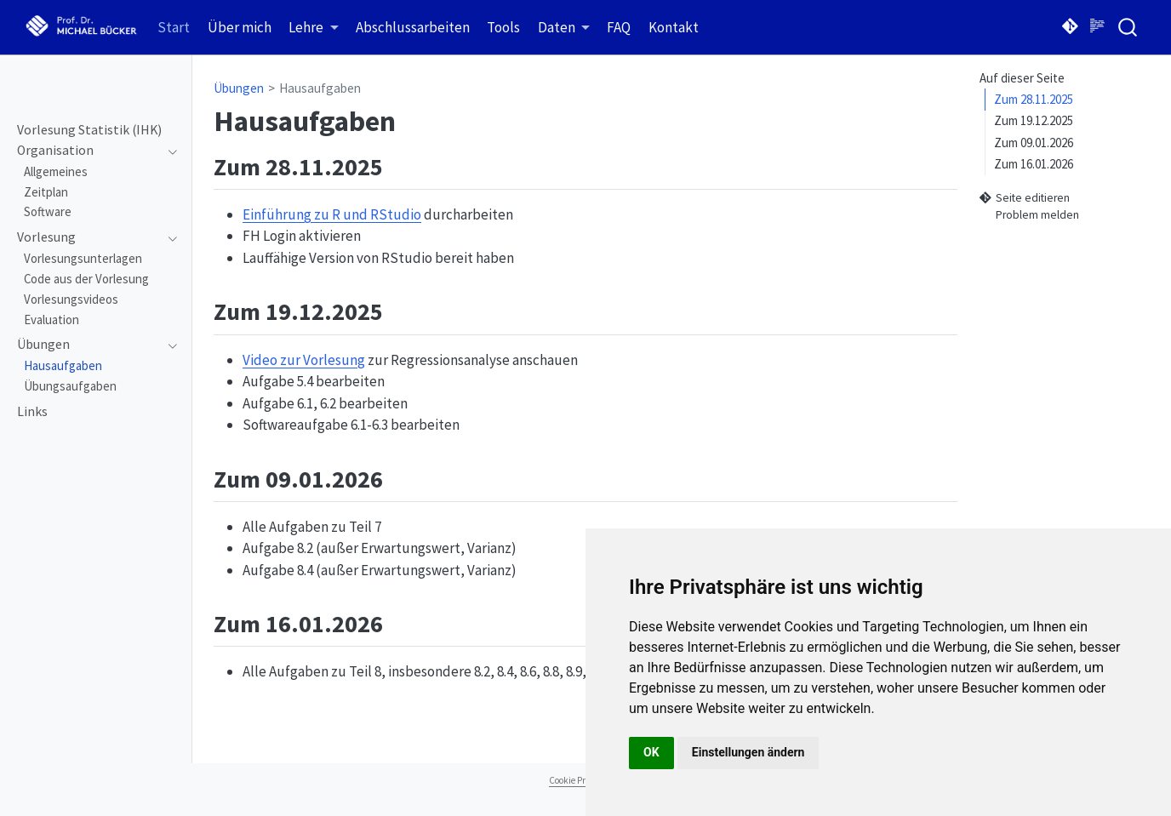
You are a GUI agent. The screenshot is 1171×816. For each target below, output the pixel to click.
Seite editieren (1025, 198)
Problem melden (1029, 215)
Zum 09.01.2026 (1033, 142)
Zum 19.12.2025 (1033, 120)
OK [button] (651, 752)
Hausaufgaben (320, 88)
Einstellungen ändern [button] (748, 752)
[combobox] (1128, 26)
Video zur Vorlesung (304, 360)
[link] (313, 27)
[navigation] (88, 150)
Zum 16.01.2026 (1033, 164)
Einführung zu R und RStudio (332, 214)
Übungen (239, 88)
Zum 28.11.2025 (1033, 99)
